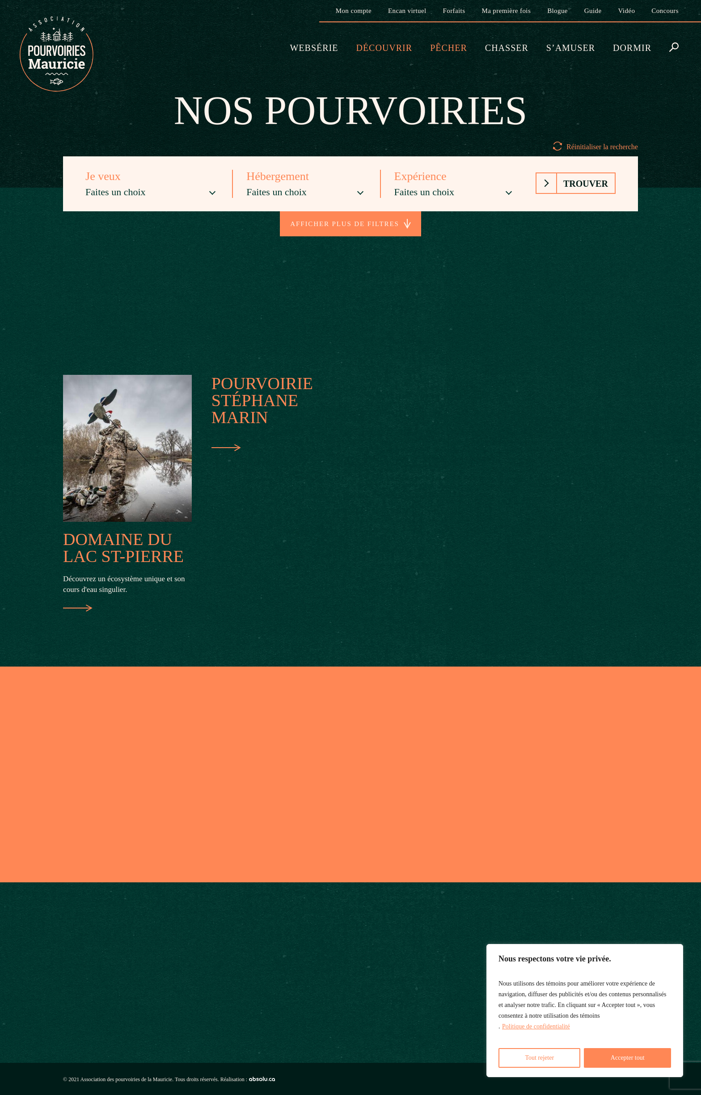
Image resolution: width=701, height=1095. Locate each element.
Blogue (557, 10)
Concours (665, 10)
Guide (593, 10)
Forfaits (454, 10)
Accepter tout (628, 1057)
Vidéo (626, 10)
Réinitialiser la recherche (602, 147)
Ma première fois (506, 10)
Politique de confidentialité (536, 1026)
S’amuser (570, 48)
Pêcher (448, 48)
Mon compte (354, 10)
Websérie (314, 48)
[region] (584, 1010)
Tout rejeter (539, 1057)
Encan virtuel (407, 10)
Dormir (632, 48)
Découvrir (384, 48)
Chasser (506, 48)
